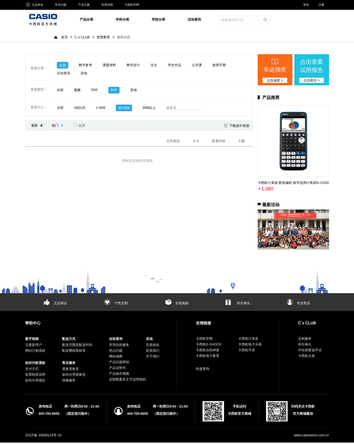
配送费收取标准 (74, 352)
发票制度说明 (35, 376)
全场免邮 (182, 304)
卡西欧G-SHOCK (208, 346)
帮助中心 (33, 324)
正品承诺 (34, 5)
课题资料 (109, 66)
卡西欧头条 (306, 357)
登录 (306, 4)
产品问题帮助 (119, 363)
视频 (77, 91)
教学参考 (85, 66)
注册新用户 (33, 346)
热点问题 (115, 352)
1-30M (100, 109)
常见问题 (60, 4)
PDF (94, 91)
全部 (62, 67)
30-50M (123, 109)
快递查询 (202, 370)
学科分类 (122, 20)
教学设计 (133, 66)
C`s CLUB (82, 39)
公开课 (197, 66)
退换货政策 (70, 370)
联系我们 (152, 352)
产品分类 (86, 20)
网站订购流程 (35, 352)
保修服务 (68, 382)
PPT (114, 91)
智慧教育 (103, 39)
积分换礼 (243, 304)
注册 (321, 4)
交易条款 (152, 346)
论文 (154, 66)
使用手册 (219, 66)
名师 (79, 127)
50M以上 (149, 109)
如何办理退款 (35, 382)
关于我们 (152, 358)
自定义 (184, 109)
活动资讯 (194, 20)
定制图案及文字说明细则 (127, 381)
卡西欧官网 (132, 4)
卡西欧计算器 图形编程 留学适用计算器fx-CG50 (293, 184)
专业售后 (303, 304)
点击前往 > (311, 82)
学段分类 (158, 20)
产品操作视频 (119, 375)
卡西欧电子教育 (207, 357)
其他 (84, 74)
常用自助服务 (119, 346)
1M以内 (79, 109)
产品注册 (84, 4)
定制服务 (305, 340)
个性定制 (121, 304)
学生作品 (174, 66)
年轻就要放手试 (310, 351)
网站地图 (115, 358)
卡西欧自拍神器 (207, 351)
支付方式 (32, 370)
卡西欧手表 (246, 351)
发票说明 (107, 4)
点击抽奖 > (275, 82)
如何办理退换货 (74, 376)
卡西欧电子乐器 (250, 346)
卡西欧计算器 (248, 340)
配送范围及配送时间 (77, 346)
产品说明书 (117, 369)
